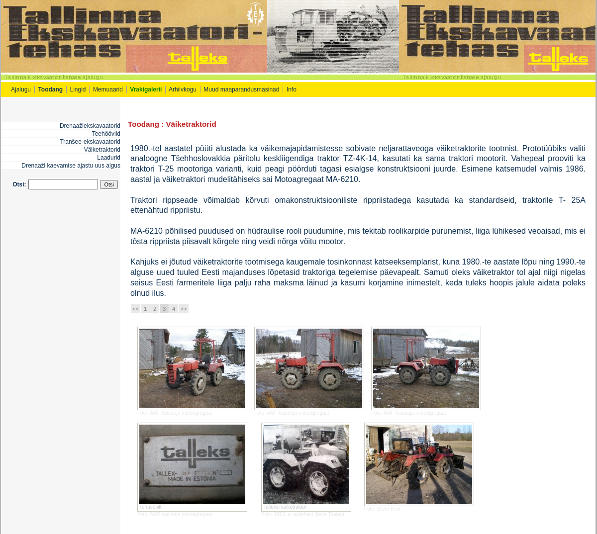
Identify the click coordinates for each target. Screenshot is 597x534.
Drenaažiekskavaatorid (90, 125)
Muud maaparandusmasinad (241, 89)
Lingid (78, 89)
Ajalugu (21, 89)
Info (292, 89)
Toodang (143, 124)
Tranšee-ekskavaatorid (90, 141)
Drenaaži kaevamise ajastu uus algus (70, 165)
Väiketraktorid (102, 149)
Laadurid (108, 157)
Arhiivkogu (183, 89)
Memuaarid (108, 89)
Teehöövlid (106, 133)
